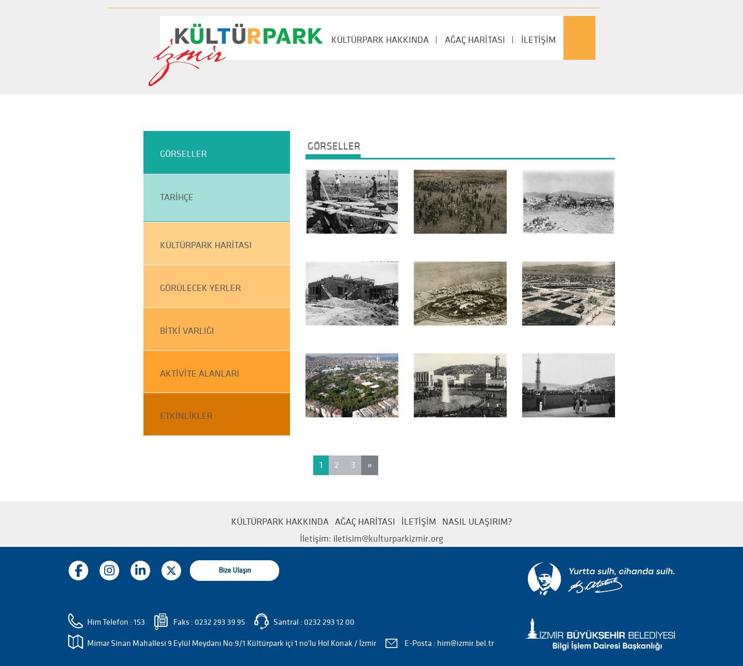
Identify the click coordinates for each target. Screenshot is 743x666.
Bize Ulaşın (235, 570)
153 (139, 622)
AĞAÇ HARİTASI (475, 40)
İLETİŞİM (538, 40)
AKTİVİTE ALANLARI (199, 374)
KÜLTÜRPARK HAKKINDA (380, 40)
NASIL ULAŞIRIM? (477, 522)
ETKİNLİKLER (186, 416)
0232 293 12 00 (329, 622)
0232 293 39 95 (220, 622)
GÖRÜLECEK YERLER (200, 288)
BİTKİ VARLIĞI (187, 331)
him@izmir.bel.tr (465, 643)
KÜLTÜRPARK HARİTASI (206, 245)
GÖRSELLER (183, 154)
